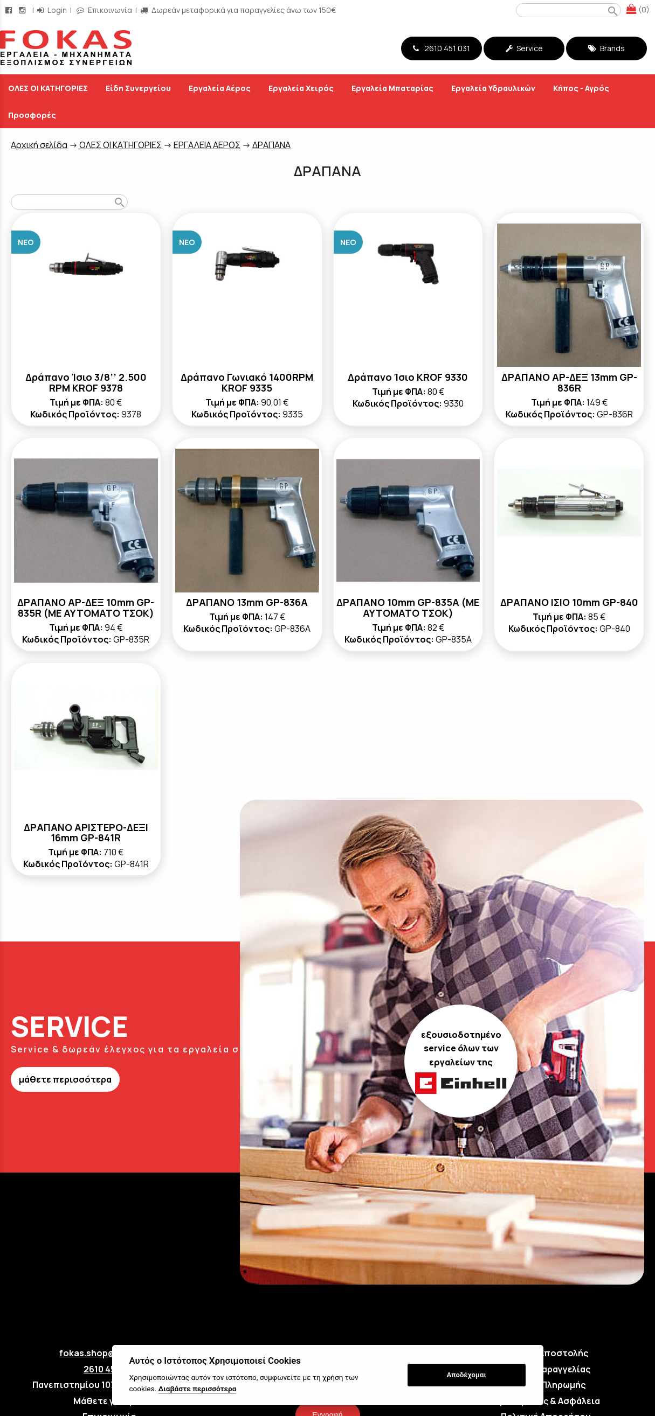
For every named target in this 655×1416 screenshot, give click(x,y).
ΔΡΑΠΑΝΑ (271, 145)
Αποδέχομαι (466, 1375)
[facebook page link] (9, 10)
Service (524, 48)
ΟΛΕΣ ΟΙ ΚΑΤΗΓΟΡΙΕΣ (120, 145)
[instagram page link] (23, 10)
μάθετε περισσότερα (65, 1079)
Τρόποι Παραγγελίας (545, 1369)
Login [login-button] (52, 10)
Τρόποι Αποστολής (546, 1353)
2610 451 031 (441, 48)
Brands (606, 48)
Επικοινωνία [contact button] (104, 10)
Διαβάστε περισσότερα (197, 1388)
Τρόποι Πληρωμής (546, 1385)
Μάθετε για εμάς (109, 1401)
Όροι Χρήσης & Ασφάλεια (546, 1401)
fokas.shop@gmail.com (109, 1353)
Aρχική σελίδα (39, 145)
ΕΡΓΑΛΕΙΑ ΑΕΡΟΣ (207, 145)
